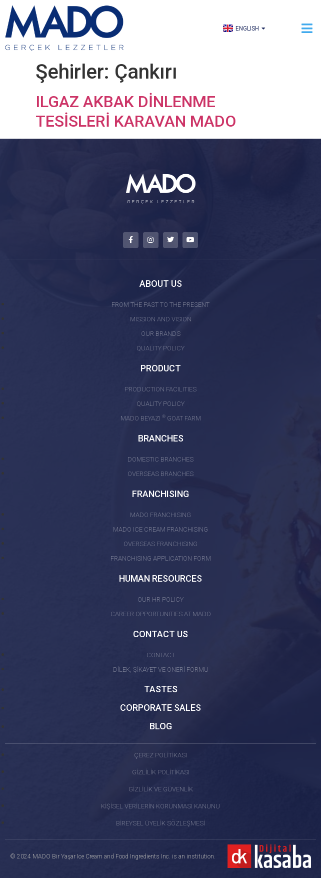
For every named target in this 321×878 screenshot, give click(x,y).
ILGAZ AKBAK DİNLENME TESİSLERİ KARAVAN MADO (136, 111)
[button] (307, 28)
